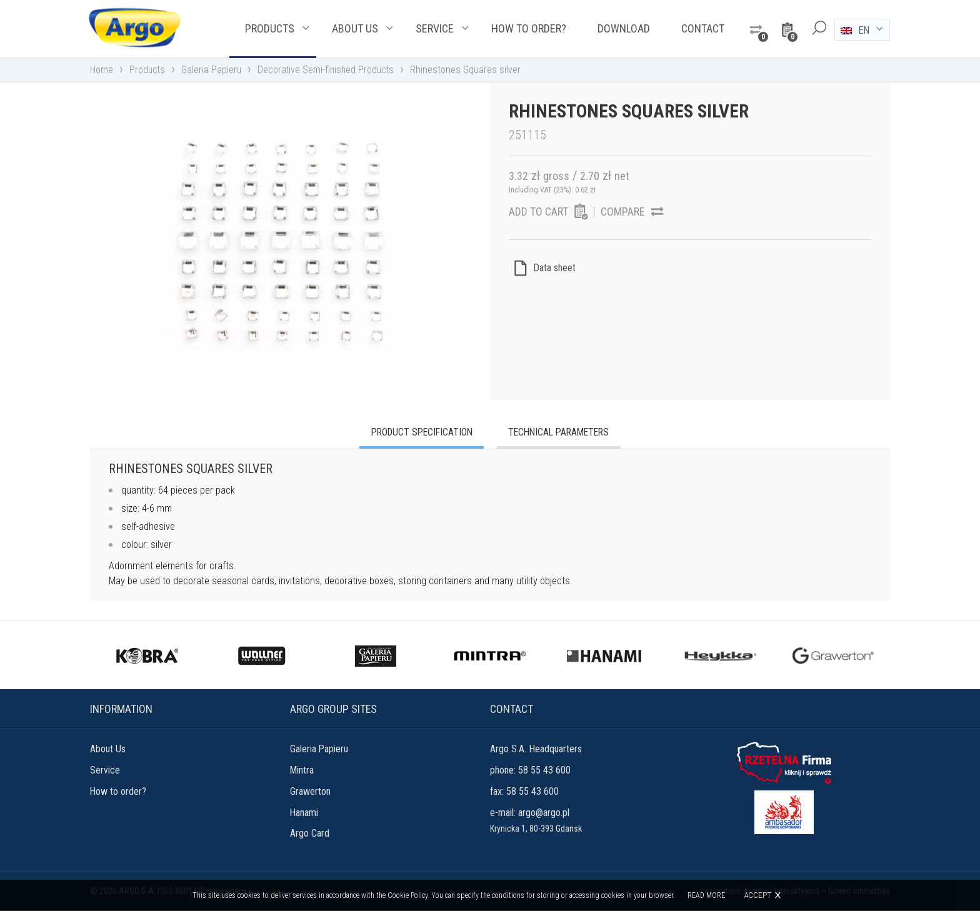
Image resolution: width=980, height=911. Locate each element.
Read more (706, 895)
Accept (757, 895)
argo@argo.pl (543, 813)
